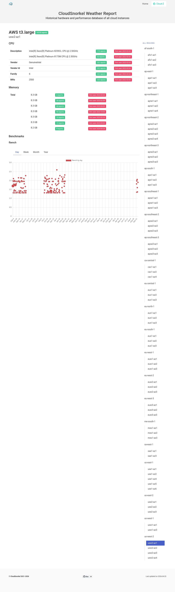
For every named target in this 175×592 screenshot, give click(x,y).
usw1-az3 (152, 530)
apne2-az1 (153, 124)
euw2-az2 (152, 387)
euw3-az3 (152, 415)
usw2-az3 (152, 553)
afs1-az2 (152, 60)
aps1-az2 (152, 180)
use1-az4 (152, 479)
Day (17, 152)
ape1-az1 (152, 78)
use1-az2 (152, 474)
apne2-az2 (153, 129)
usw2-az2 (152, 548)
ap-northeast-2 (151, 117)
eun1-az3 (152, 323)
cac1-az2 (152, 272)
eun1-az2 (152, 318)
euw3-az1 (152, 405)
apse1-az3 (153, 208)
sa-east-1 (148, 444)
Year (46, 152)
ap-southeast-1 (151, 191)
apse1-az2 (153, 203)
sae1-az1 (152, 451)
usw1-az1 (152, 525)
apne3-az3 (153, 161)
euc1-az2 (152, 295)
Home (145, 3)
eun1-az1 (152, 313)
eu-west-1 (149, 352)
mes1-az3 (152, 438)
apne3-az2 (153, 157)
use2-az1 (152, 502)
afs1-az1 (152, 55)
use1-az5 (152, 484)
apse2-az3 (153, 231)
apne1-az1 (153, 101)
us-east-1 (148, 462)
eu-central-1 (150, 283)
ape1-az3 (152, 88)
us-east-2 (148, 495)
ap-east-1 (148, 71)
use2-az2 (152, 507)
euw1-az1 (152, 359)
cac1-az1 (152, 267)
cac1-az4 (152, 277)
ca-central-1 (150, 260)
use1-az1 (152, 469)
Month (36, 152)
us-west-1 (149, 518)
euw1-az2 (152, 364)
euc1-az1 (152, 290)
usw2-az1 (152, 543)
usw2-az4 (152, 558)
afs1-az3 (152, 65)
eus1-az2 (152, 341)
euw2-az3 (152, 392)
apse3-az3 (153, 254)
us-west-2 (149, 536)
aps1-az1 (152, 175)
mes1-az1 (152, 428)
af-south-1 (149, 48)
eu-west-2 (149, 375)
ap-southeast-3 (151, 237)
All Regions (149, 43)
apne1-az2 (153, 106)
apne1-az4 (153, 111)
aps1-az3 (152, 185)
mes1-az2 (152, 433)
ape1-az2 (152, 83)
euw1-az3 (152, 369)
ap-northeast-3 (151, 145)
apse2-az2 (153, 226)
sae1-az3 (152, 456)
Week (26, 152)
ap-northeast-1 (151, 94)
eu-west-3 (149, 398)
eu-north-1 (149, 306)
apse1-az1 (153, 198)
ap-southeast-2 (151, 214)
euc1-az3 (152, 300)
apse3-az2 (153, 249)
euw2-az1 (152, 382)
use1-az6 (152, 489)
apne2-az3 (153, 134)
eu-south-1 (149, 329)
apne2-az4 (153, 138)
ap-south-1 (149, 168)
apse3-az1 (153, 244)
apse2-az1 (153, 221)
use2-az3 (152, 512)
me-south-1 (149, 421)
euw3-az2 (152, 410)
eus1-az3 (152, 346)
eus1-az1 (152, 336)
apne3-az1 (153, 152)
